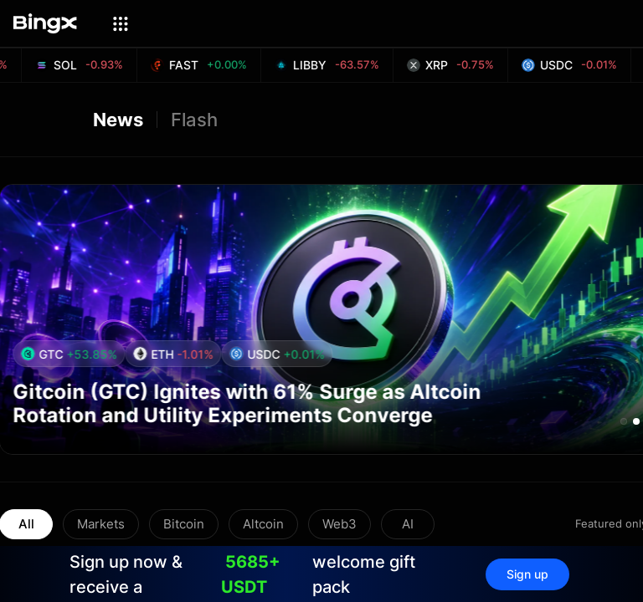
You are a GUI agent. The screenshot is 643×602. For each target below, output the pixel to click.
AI (408, 524)
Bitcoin (183, 524)
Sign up (527, 574)
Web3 (339, 524)
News (118, 119)
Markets (101, 524)
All (26, 524)
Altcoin (263, 524)
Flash (194, 119)
